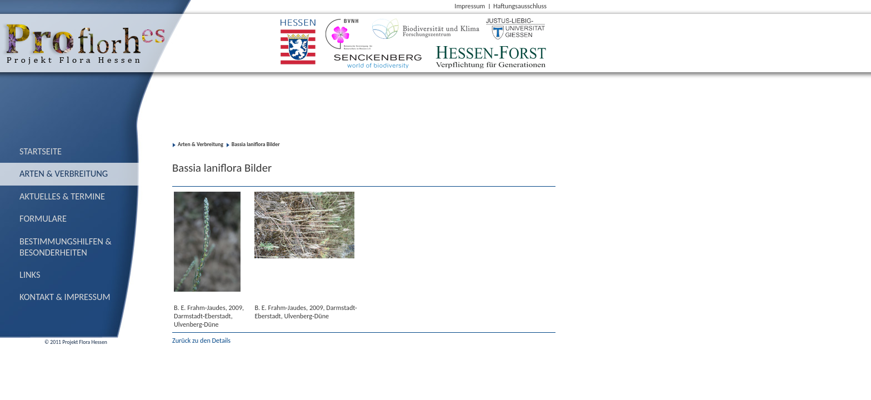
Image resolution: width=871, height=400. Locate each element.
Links (30, 274)
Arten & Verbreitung (63, 173)
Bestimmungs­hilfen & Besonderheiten (65, 247)
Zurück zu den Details (201, 340)
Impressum (469, 6)
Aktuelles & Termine (62, 196)
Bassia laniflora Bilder (256, 144)
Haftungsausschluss (520, 6)
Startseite (40, 151)
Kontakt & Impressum (65, 296)
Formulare (43, 218)
